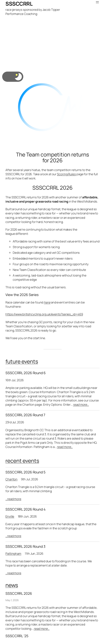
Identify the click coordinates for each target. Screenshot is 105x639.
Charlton (11, 479)
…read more (13, 499)
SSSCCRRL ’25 (16, 636)
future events (21, 361)
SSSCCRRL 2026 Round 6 (25, 373)
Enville (9, 516)
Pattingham (13, 553)
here (47, 302)
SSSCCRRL (18, 3)
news (11, 585)
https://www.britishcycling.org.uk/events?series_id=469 (44, 314)
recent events (22, 460)
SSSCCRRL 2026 (52, 188)
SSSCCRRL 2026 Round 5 (25, 472)
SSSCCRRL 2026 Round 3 (25, 546)
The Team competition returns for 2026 (52, 157)
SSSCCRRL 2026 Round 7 (25, 415)
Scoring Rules (66, 174)
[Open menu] (97, 2)
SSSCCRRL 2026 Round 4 (25, 509)
